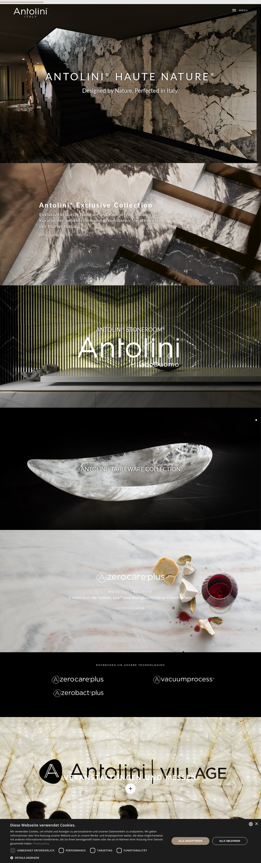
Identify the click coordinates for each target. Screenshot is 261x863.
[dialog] (130, 841)
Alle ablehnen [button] (229, 841)
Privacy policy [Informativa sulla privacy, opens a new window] (41, 843)
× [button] (256, 823)
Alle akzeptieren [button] (190, 841)
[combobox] (251, 824)
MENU (242, 10)
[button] (87, 857)
